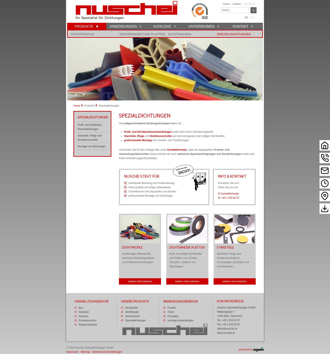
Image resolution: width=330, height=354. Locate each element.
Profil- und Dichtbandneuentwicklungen (148, 131)
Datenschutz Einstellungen (107, 351)
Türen (171, 312)
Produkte (89, 105)
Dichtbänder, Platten (187, 247)
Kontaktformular (177, 149)
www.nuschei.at (225, 332)
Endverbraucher (88, 320)
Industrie (83, 316)
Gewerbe (84, 312)
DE (246, 17)
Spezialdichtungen (234, 34)
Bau (81, 307)
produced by (251, 349)
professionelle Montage (138, 140)
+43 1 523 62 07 (230, 197)
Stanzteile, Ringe (134, 136)
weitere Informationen (140, 281)
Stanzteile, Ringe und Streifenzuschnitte (90, 137)
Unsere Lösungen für (92, 301)
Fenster (172, 307)
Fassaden (173, 316)
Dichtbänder (132, 312)
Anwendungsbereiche (180, 301)
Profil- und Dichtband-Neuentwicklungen (90, 127)
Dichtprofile (82, 34)
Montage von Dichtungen (92, 146)
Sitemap (85, 351)
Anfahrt (237, 4)
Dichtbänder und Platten (142, 34)
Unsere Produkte (135, 301)
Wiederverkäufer (88, 324)
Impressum (72, 351)
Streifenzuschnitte (161, 136)
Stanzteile (225, 247)
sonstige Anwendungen (181, 320)
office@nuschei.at (227, 328)
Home (226, 4)
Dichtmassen (179, 34)
